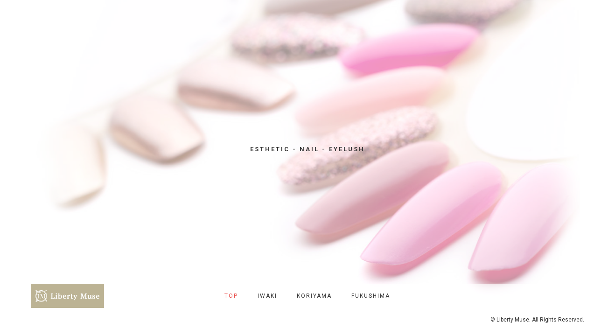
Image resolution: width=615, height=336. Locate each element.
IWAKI (267, 296)
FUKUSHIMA (370, 296)
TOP (231, 296)
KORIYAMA (314, 296)
